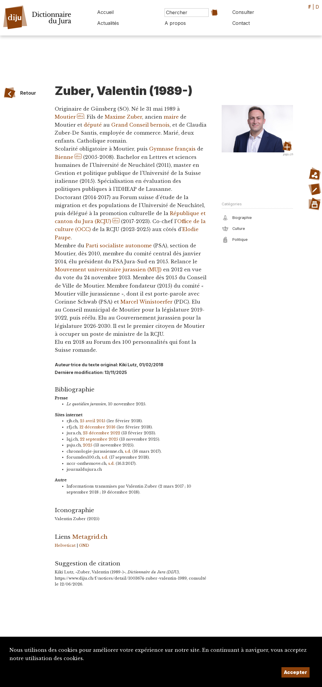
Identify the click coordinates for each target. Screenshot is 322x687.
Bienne (64, 157)
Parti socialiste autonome (119, 246)
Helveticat (65, 545)
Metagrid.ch (89, 536)
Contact (241, 23)
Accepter (295, 672)
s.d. (128, 451)
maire (170, 117)
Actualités (108, 23)
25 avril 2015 (92, 421)
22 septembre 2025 (99, 439)
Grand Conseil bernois (140, 125)
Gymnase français (172, 149)
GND (84, 545)
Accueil (105, 12)
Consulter (243, 12)
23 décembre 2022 (101, 433)
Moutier (65, 117)
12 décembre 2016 (97, 427)
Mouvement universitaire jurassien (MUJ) (108, 269)
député (93, 125)
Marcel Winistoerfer (146, 302)
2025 (87, 445)
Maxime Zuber (123, 117)
